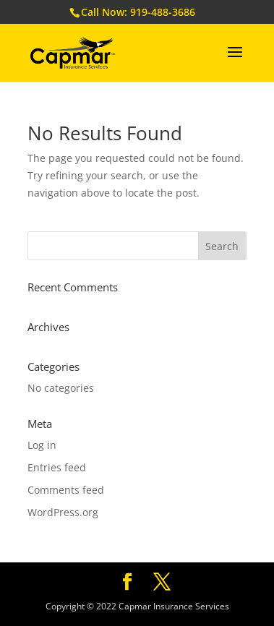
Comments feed (65, 490)
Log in (41, 445)
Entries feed (56, 467)
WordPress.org (62, 512)
